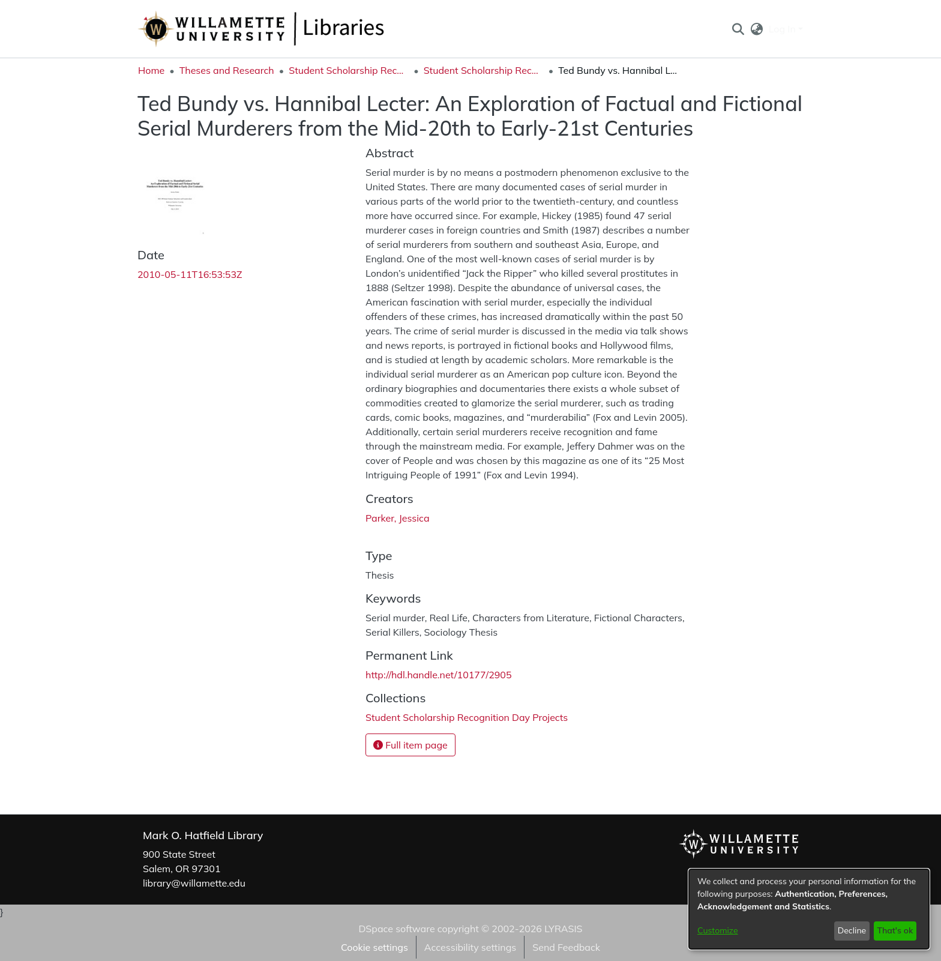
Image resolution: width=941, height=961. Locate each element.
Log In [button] (783, 29)
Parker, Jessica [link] (397, 518)
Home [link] (151, 70)
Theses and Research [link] (226, 70)
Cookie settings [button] (374, 947)
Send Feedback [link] (566, 947)
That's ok (895, 930)
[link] (466, 717)
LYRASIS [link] (563, 929)
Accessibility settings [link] (470, 947)
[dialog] (809, 909)
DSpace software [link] (396, 929)
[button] (737, 29)
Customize (717, 930)
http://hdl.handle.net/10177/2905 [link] (438, 675)
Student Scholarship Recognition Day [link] (349, 70)
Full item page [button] (410, 745)
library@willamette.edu (194, 883)
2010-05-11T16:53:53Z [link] (189, 274)
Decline (852, 930)
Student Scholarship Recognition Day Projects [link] (484, 70)
